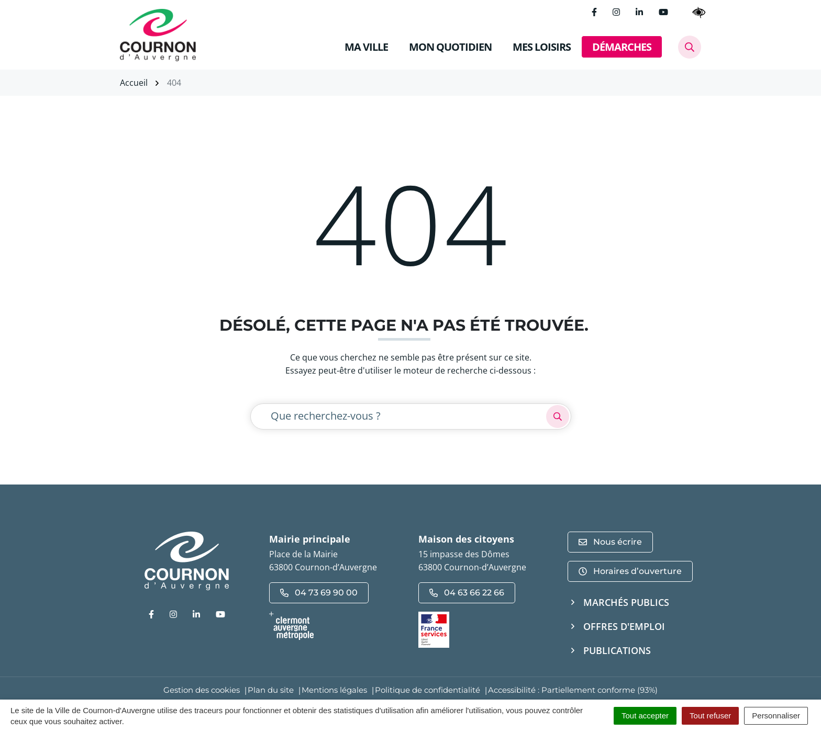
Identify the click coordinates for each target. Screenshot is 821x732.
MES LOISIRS (542, 47)
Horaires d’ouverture (630, 571)
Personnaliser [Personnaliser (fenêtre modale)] (776, 715)
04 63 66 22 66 (466, 593)
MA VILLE (366, 47)
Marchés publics (626, 602)
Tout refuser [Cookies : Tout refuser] (710, 715)
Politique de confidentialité (427, 690)
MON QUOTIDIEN (450, 47)
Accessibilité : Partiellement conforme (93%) (573, 690)
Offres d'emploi (624, 626)
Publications (617, 650)
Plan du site (271, 690)
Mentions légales (334, 690)
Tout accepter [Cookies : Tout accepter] (645, 715)
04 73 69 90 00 (319, 593)
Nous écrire (610, 542)
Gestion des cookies (201, 690)
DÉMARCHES (621, 47)
